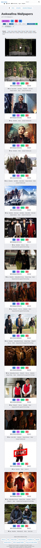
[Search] (39, 2)
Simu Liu (20, 309)
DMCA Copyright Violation (18, 542)
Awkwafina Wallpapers (27, 8)
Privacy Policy (14, 539)
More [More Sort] (24, 23)
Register (23, 3)
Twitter (27, 31)
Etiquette (37, 539)
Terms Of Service (22, 539)
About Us (4, 539)
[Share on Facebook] (20, 21)
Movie (13, 8)
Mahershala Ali (20, 531)
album (19, 31)
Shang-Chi (15, 309)
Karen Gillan (14, 88)
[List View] (7, 24)
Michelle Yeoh (5, 32)
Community (14, 3)
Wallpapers (8, 26)
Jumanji (25, 32)
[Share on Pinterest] (16, 21)
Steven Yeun (12, 32)
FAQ (8, 539)
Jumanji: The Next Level (26, 90)
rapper (34, 31)
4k (13, 26)
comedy (17, 32)
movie (12, 31)
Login (19, 3)
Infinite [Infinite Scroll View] (11, 23)
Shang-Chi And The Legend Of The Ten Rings (20, 246)
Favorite (6, 21)
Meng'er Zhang (27, 341)
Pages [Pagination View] (15, 23)
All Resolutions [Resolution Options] (31, 23)
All (2, 26)
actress (16, 31)
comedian (29, 32)
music (9, 31)
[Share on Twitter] (12, 21)
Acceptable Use (30, 539)
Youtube (21, 32)
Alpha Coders (4, 2)
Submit (8, 3)
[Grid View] (4, 24)
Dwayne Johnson (13, 90)
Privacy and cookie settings (31, 542)
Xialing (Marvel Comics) (18, 341)
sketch (30, 31)
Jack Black (20, 88)
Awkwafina (18, 8)
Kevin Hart (31, 88)
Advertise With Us (7, 542)
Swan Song (30, 531)
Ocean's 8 (27, 469)
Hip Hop (23, 31)
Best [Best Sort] (20, 23)
